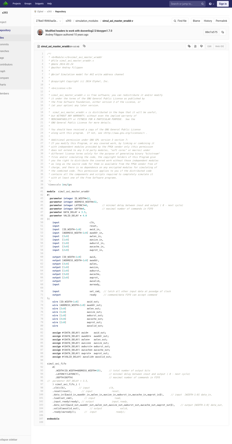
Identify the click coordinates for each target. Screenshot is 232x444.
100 (48, 394)
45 (48, 205)
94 (48, 373)
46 (48, 208)
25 (48, 136)
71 (48, 294)
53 (48, 232)
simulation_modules (95, 20)
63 (48, 267)
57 (48, 246)
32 (48, 160)
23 (48, 129)
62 (48, 263)
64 (48, 270)
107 (48, 418)
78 (48, 318)
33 (48, 163)
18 (48, 112)
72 (48, 298)
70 (48, 291)
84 (48, 339)
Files (10, 37)
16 (48, 105)
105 (48, 411)
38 (48, 181)
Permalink (221, 20)
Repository (69, 11)
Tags (10, 57)
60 (48, 256)
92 (48, 367)
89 (48, 356)
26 (48, 139)
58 (48, 249)
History (208, 20)
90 (48, 360)
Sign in (223, 3)
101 (48, 398)
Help (49, 3)
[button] (20, 439)
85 (48, 342)
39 (48, 184)
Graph (10, 71)
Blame (196, 20)
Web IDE (219, 46)
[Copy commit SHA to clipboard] (222, 32)
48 (48, 215)
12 (48, 91)
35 (48, 170)
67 (48, 280)
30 (48, 153)
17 (48, 108)
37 (48, 177)
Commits (12, 44)
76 (48, 311)
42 (48, 194)
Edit (210, 46)
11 (48, 88)
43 (48, 198)
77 (48, 315)
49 (48, 218)
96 (48, 380)
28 (48, 146)
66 (48, 277)
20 (48, 119)
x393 (77, 20)
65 (48, 274)
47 (48, 212)
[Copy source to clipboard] (189, 46)
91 (48, 363)
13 (48, 95)
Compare (12, 77)
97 (48, 384)
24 (48, 132)
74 (48, 305)
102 (48, 401)
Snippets (39, 3)
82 (48, 332)
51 (48, 225)
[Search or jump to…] (188, 4)
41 (48, 191)
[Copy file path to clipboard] (93, 46)
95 (48, 377)
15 (48, 101)
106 (48, 415)
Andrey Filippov (62, 34)
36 (48, 174)
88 (48, 353)
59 (48, 253)
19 (48, 115)
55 (48, 239)
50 (48, 222)
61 (48, 260)
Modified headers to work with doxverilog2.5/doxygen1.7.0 (87, 30)
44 (48, 201)
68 (48, 284)
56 (48, 243)
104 (48, 408)
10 (48, 84)
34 (48, 167)
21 (48, 122)
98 (48, 387)
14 (48, 98)
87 (48, 349)
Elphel (47, 11)
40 (48, 187)
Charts (11, 84)
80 (48, 325)
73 (48, 301)
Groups (28, 3)
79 (48, 322)
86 (48, 346)
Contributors (14, 64)
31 (48, 156)
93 (48, 370)
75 (48, 308)
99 (48, 391)
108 (48, 422)
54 (48, 236)
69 (48, 287)
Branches (12, 51)
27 (48, 143)
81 (48, 329)
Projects (17, 3)
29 (48, 150)
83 (48, 336)
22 (48, 126)
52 (48, 229)
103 (48, 404)
